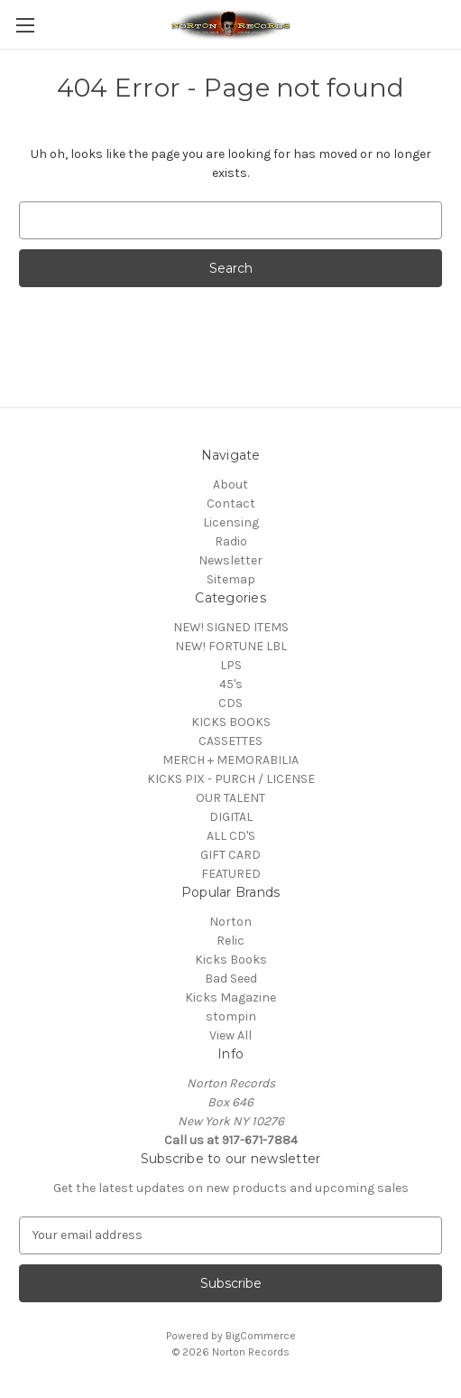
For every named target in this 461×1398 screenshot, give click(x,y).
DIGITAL (231, 817)
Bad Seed (231, 978)
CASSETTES (230, 741)
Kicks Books (231, 959)
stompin (231, 1016)
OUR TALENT (230, 798)
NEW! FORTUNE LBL (231, 646)
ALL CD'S (231, 835)
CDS (230, 703)
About (230, 484)
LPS (231, 665)
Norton (230, 921)
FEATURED (231, 873)
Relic (230, 940)
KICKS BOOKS (231, 722)
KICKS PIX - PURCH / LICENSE (231, 779)
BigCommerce (261, 1335)
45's (231, 684)
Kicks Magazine (230, 997)
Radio (231, 541)
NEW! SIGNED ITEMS (231, 627)
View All (230, 1035)
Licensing (231, 522)
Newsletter (230, 560)
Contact (231, 503)
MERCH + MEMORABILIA (230, 760)
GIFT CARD (230, 854)
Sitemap (231, 579)
